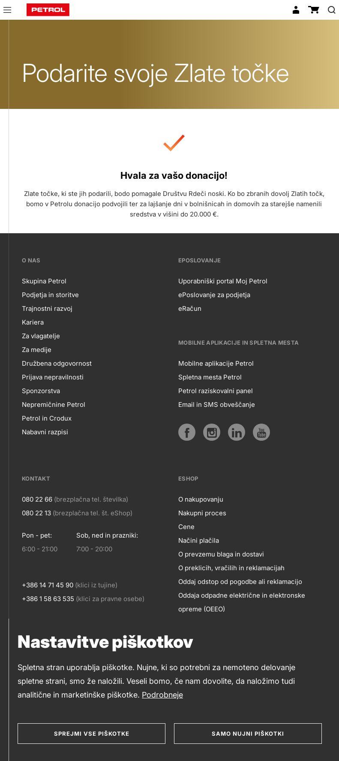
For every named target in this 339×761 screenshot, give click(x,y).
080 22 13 (36, 513)
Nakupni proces (202, 513)
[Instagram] (211, 432)
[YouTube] (261, 432)
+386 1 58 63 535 (48, 599)
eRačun (189, 308)
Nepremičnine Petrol (53, 404)
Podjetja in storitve (50, 295)
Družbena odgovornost (57, 363)
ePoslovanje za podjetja (214, 295)
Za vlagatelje (41, 336)
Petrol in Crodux (47, 418)
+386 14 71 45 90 (47, 585)
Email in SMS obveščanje (216, 404)
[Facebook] (186, 432)
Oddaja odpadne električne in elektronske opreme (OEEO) (241, 602)
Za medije (36, 350)
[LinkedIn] (236, 432)
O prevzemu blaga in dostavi (221, 554)
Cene (186, 527)
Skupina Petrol (44, 281)
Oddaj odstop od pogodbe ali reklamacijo (240, 582)
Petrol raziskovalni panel (215, 391)
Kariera (33, 322)
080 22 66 (37, 499)
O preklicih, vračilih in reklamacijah (231, 568)
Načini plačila (198, 540)
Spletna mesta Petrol (210, 377)
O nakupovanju (200, 499)
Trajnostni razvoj (47, 308)
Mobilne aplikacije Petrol (216, 363)
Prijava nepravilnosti (53, 377)
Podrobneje (162, 694)
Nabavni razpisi (45, 432)
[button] (7, 11)
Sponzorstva (41, 391)
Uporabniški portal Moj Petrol (222, 281)
